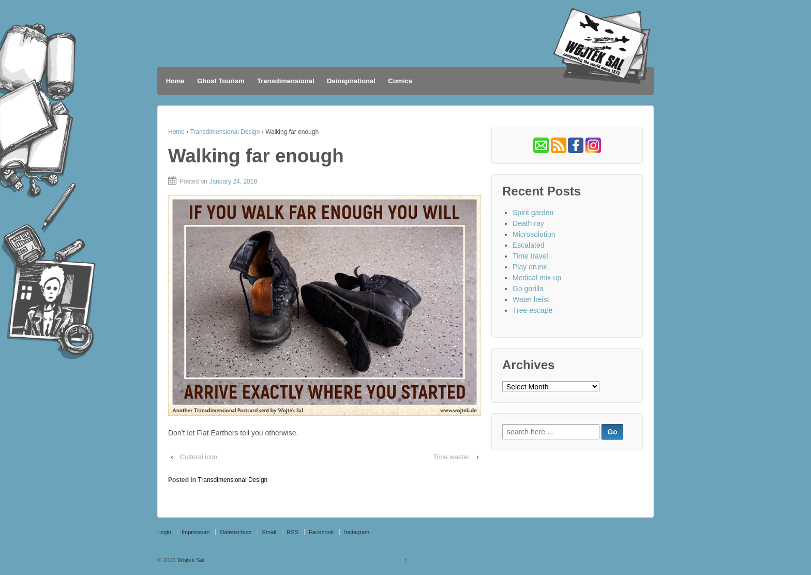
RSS (292, 532)
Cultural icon (198, 457)
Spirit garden (533, 212)
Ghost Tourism (220, 81)
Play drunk (530, 267)
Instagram (356, 532)
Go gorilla (528, 288)
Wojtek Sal (190, 560)
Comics (400, 81)
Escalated (528, 245)
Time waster (451, 457)
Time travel (530, 256)
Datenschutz (235, 532)
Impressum (195, 532)
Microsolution (534, 234)
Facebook (321, 532)
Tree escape (532, 310)
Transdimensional (285, 81)
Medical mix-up (537, 278)
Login (164, 532)
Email (269, 532)
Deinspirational (351, 81)
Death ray (528, 223)
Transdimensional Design (225, 131)
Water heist (531, 299)
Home (175, 81)
